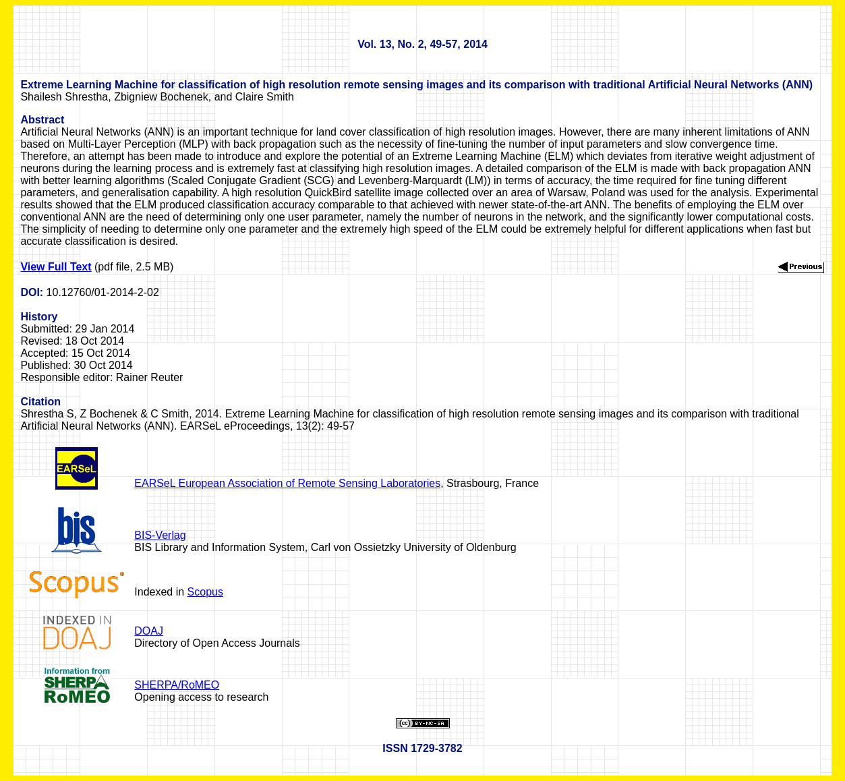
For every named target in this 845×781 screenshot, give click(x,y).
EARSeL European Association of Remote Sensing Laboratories (287, 483)
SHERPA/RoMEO (176, 685)
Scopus (205, 592)
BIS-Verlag (159, 535)
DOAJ (148, 631)
